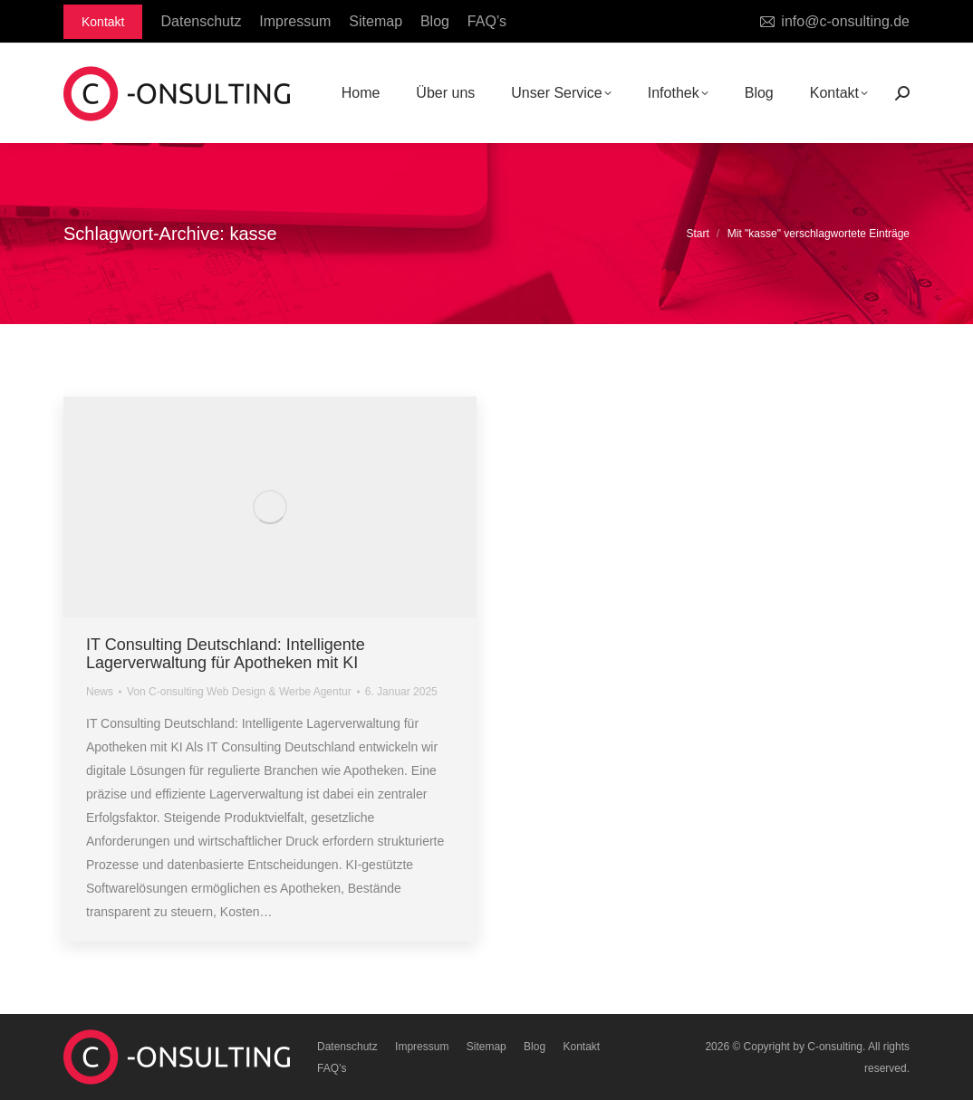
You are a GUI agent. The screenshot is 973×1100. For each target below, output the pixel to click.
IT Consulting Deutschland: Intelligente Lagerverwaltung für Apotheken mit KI (225, 654)
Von (239, 691)
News (99, 691)
